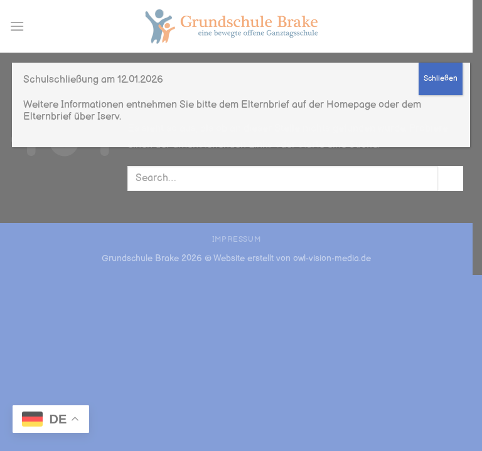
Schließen (441, 78)
